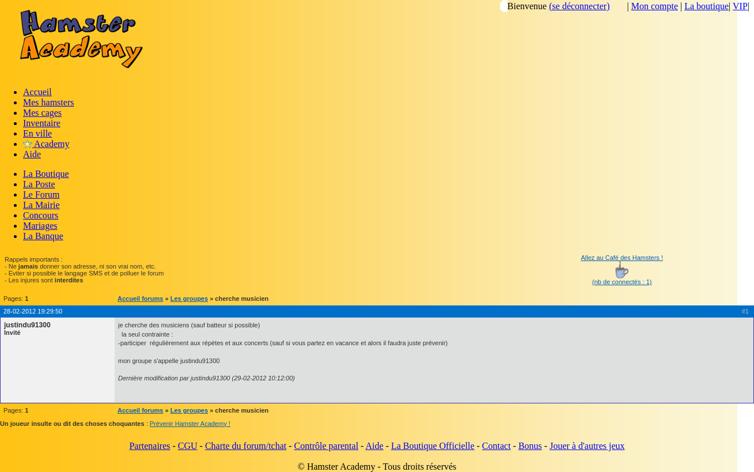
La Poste (39, 184)
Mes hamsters (48, 102)
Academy (46, 144)
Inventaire (41, 123)
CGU (188, 446)
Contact (496, 446)
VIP (740, 6)
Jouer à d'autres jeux (587, 446)
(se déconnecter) (579, 6)
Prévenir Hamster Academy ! (190, 423)
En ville (37, 133)
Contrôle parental (326, 446)
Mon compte (654, 6)
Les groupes (189, 298)
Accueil (37, 92)
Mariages (40, 226)
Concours (40, 215)
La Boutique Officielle (433, 446)
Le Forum (41, 194)
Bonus (530, 446)
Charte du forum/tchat (245, 446)
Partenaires (149, 446)
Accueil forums (140, 298)
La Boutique (46, 174)
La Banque (43, 236)
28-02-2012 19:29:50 (32, 311)
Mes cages (42, 113)
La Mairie (41, 205)
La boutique (706, 6)
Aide (32, 154)
